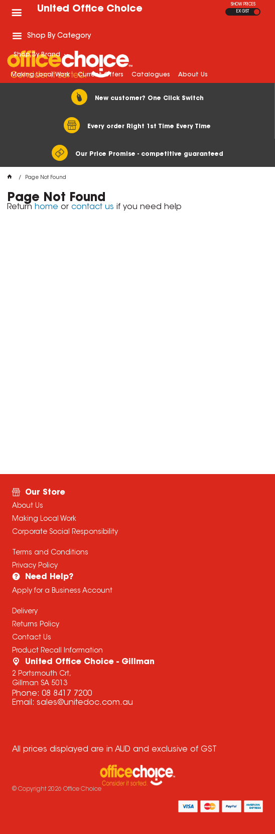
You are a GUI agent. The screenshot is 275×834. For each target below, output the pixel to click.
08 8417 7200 (67, 694)
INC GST (256, 12)
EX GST (242, 12)
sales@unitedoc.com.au (85, 703)
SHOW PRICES (243, 5)
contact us (92, 207)
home (46, 207)
